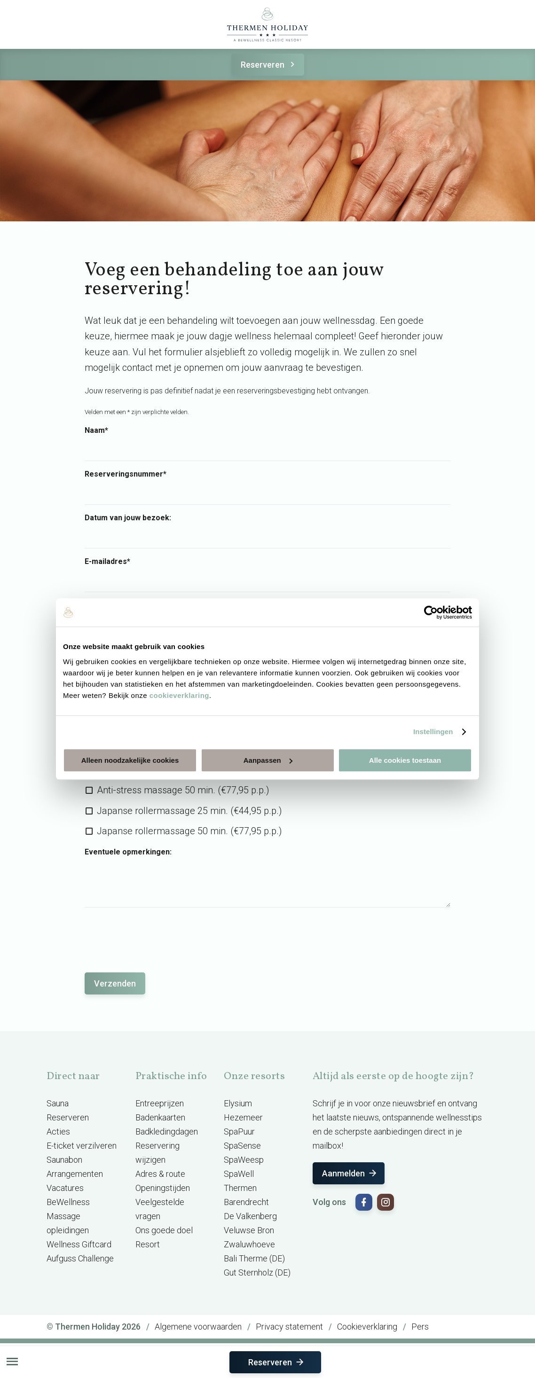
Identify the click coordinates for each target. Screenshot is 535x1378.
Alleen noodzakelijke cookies (130, 760)
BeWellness (68, 1202)
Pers (420, 1326)
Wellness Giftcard (79, 1244)
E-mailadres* (107, 561)
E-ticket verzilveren (82, 1146)
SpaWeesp (244, 1160)
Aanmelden (350, 1173)
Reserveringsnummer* (125, 474)
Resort (147, 1244)
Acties (58, 1131)
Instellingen (433, 732)
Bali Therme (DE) (254, 1258)
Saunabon (64, 1160)
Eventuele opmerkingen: (128, 852)
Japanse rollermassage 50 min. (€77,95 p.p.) (189, 831)
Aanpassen (268, 760)
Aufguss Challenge (80, 1258)
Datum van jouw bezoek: (128, 518)
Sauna (58, 1103)
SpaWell (239, 1174)
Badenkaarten (160, 1117)
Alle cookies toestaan (405, 760)
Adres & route (160, 1174)
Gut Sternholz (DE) (257, 1272)
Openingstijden (162, 1188)
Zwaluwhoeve (249, 1244)
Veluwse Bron (249, 1230)
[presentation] (156, 935)
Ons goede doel (164, 1230)
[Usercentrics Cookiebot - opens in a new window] (431, 612)
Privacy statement (289, 1326)
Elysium (238, 1103)
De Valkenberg (250, 1216)
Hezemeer (243, 1117)
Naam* (96, 430)
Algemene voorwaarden (198, 1326)
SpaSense (242, 1146)
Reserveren (269, 64)
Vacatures (65, 1188)
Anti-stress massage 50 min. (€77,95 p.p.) (183, 790)
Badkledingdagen (166, 1131)
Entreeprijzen (159, 1103)
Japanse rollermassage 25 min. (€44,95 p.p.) (189, 810)
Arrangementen (75, 1174)
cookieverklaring (179, 695)
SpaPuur (239, 1131)
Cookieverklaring (367, 1326)
